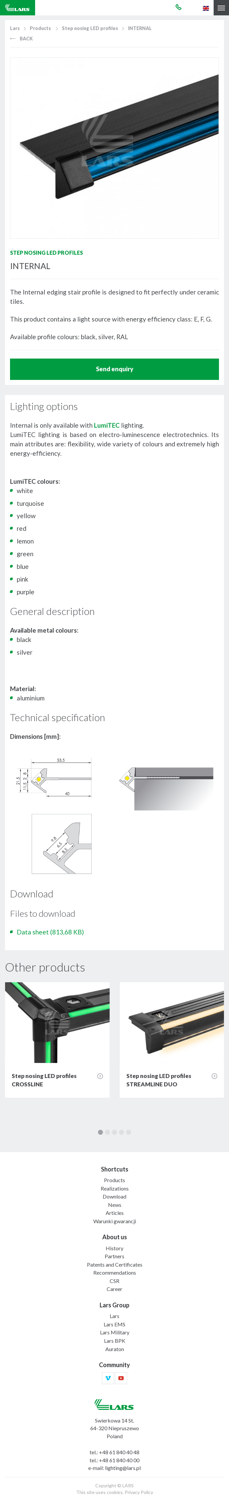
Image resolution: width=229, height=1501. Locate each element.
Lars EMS (114, 1324)
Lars (15, 28)
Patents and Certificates (114, 1264)
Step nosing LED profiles (90, 28)
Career (114, 1289)
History (114, 1248)
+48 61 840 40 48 (119, 1452)
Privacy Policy (139, 1492)
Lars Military (114, 1332)
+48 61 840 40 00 (119, 1460)
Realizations (115, 1188)
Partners (114, 1256)
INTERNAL (140, 28)
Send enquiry (114, 369)
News (114, 1205)
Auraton (114, 1349)
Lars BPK (114, 1340)
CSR (114, 1281)
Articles (115, 1213)
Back (21, 38)
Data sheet (50, 932)
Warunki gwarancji (114, 1221)
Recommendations (114, 1272)
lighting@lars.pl (123, 1468)
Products (40, 28)
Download (114, 1196)
